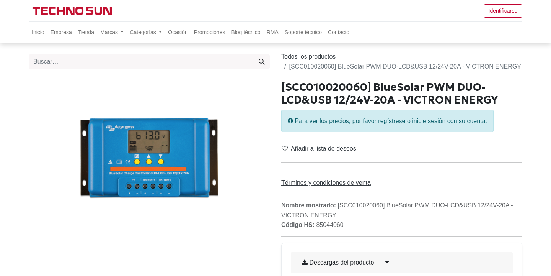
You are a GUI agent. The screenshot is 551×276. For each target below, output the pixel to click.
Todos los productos (308, 56)
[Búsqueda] (262, 61)
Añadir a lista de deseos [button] (319, 148)
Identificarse (503, 11)
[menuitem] (38, 32)
